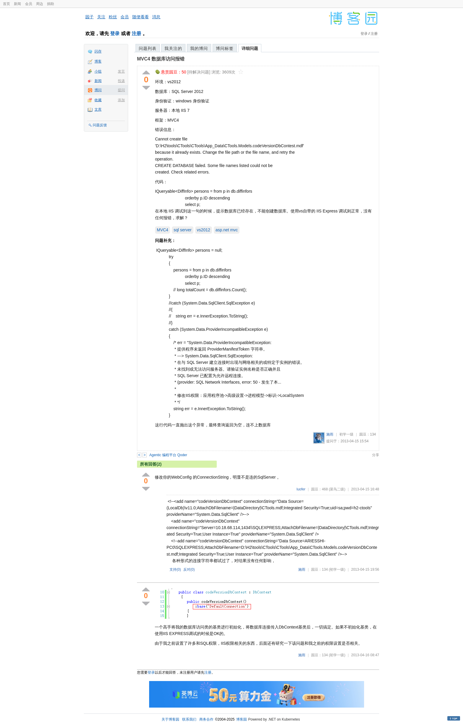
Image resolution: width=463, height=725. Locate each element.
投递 (121, 81)
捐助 (50, 4)
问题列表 (147, 48)
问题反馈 (100, 125)
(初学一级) (337, 569)
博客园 (241, 719)
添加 (121, 100)
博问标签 (225, 48)
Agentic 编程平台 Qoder (168, 455)
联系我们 (189, 719)
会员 (28, 4)
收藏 (98, 100)
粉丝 (113, 16)
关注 (101, 16)
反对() (189, 569)
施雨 (329, 434)
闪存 (98, 51)
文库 (98, 109)
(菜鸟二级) (337, 489)
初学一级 (346, 434)
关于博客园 (170, 719)
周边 (39, 4)
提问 (121, 90)
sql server (183, 230)
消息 (156, 16)
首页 (6, 4)
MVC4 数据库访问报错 (161, 58)
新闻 (17, 4)
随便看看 (140, 16)
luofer (300, 489)
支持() (175, 569)
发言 (121, 71)
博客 (98, 61)
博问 (98, 90)
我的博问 (199, 48)
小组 (98, 71)
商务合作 (206, 719)
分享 (375, 455)
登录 (115, 33)
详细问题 (250, 48)
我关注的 (173, 48)
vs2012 (203, 230)
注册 (136, 33)
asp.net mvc (227, 230)
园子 (89, 16)
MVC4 (162, 230)
